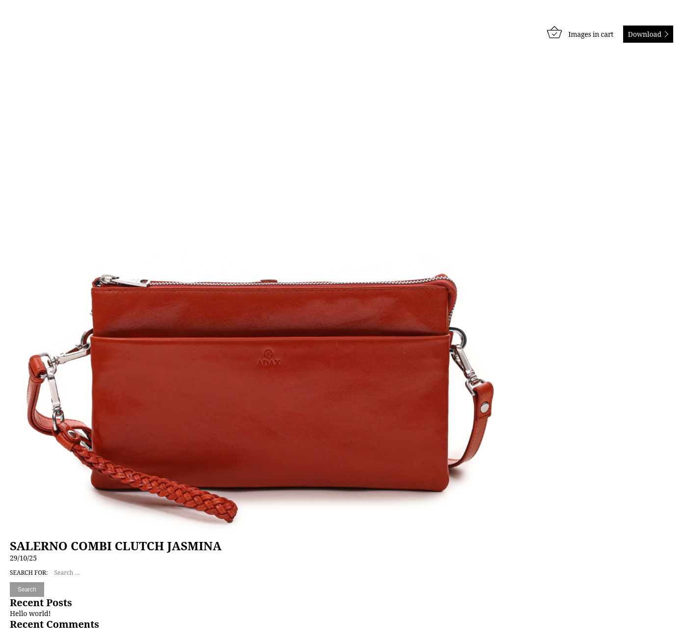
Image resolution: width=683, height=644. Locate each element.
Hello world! (30, 613)
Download (644, 34)
